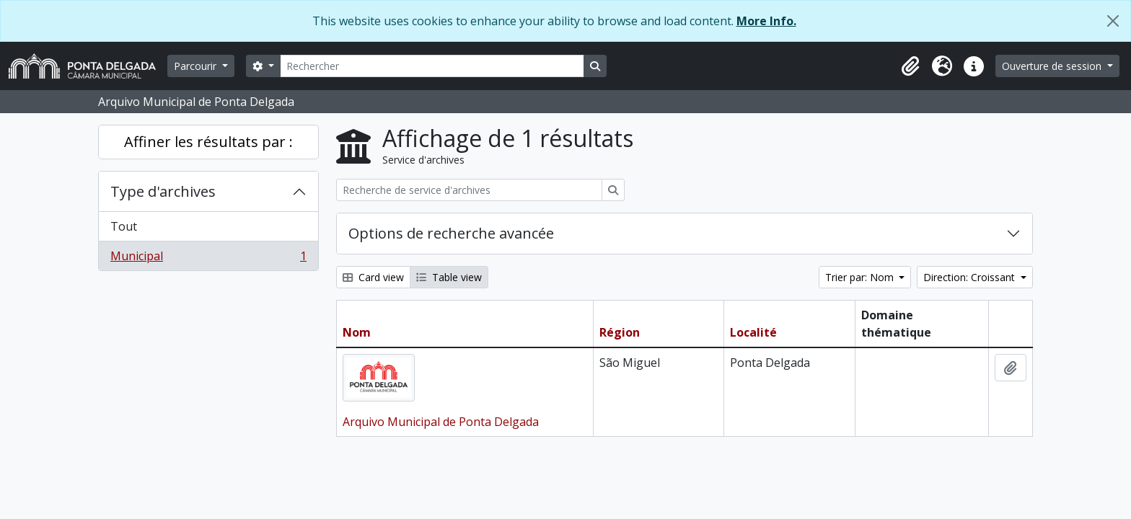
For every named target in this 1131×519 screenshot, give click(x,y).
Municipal (208, 258)
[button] (910, 66)
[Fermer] (1113, 21)
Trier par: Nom (861, 277)
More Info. (766, 21)
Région (619, 332)
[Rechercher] (432, 66)
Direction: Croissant (970, 277)
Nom (357, 332)
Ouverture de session (1053, 66)
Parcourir (196, 66)
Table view (449, 277)
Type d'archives (163, 191)
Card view (373, 277)
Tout (123, 226)
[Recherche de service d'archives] (469, 190)
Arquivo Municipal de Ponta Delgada (441, 422)
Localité (753, 332)
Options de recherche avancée (451, 233)
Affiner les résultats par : (208, 141)
